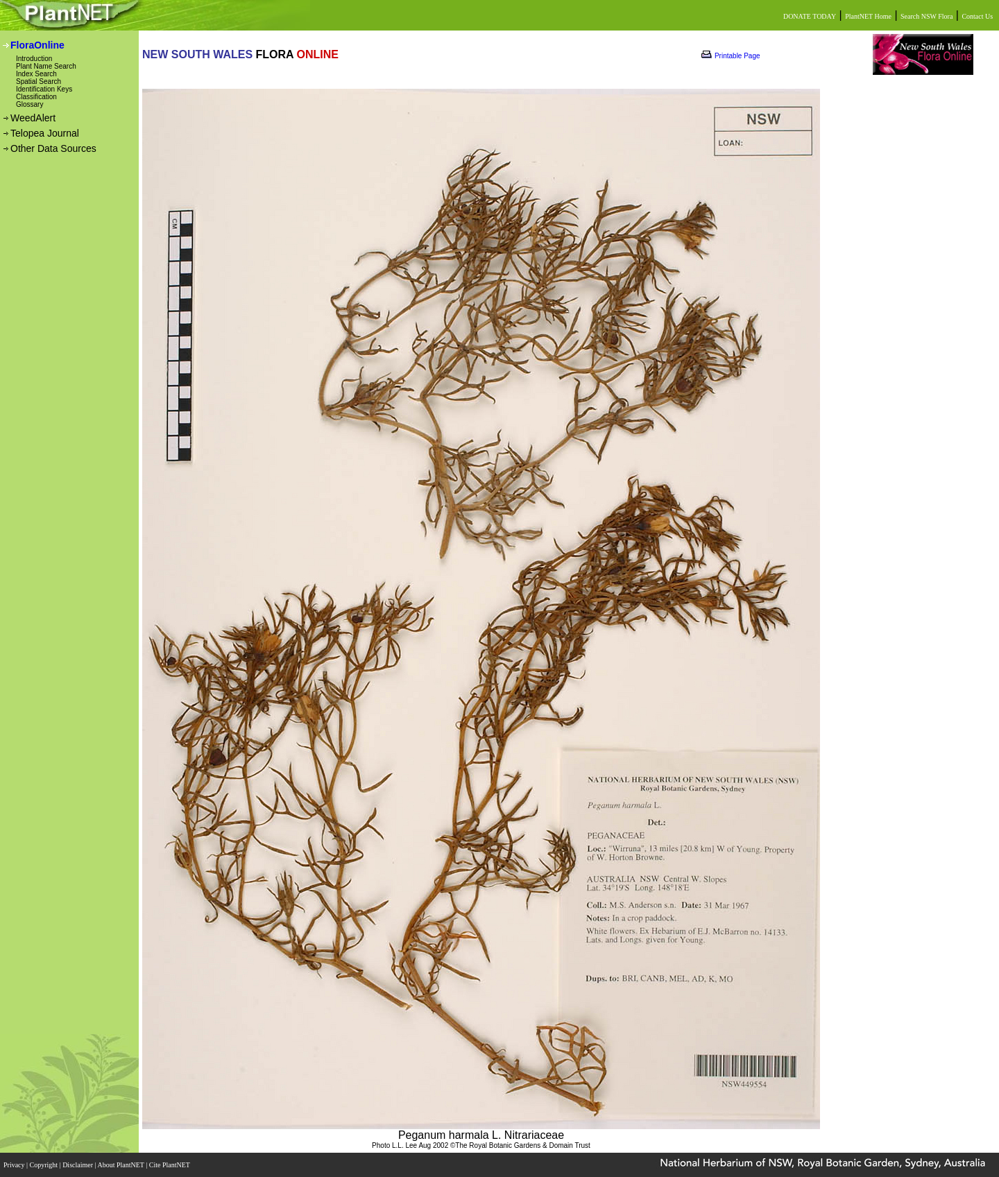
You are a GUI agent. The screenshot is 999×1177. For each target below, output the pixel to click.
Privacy (14, 1165)
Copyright (45, 1165)
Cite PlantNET (170, 1165)
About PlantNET (121, 1165)
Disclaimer (78, 1165)
